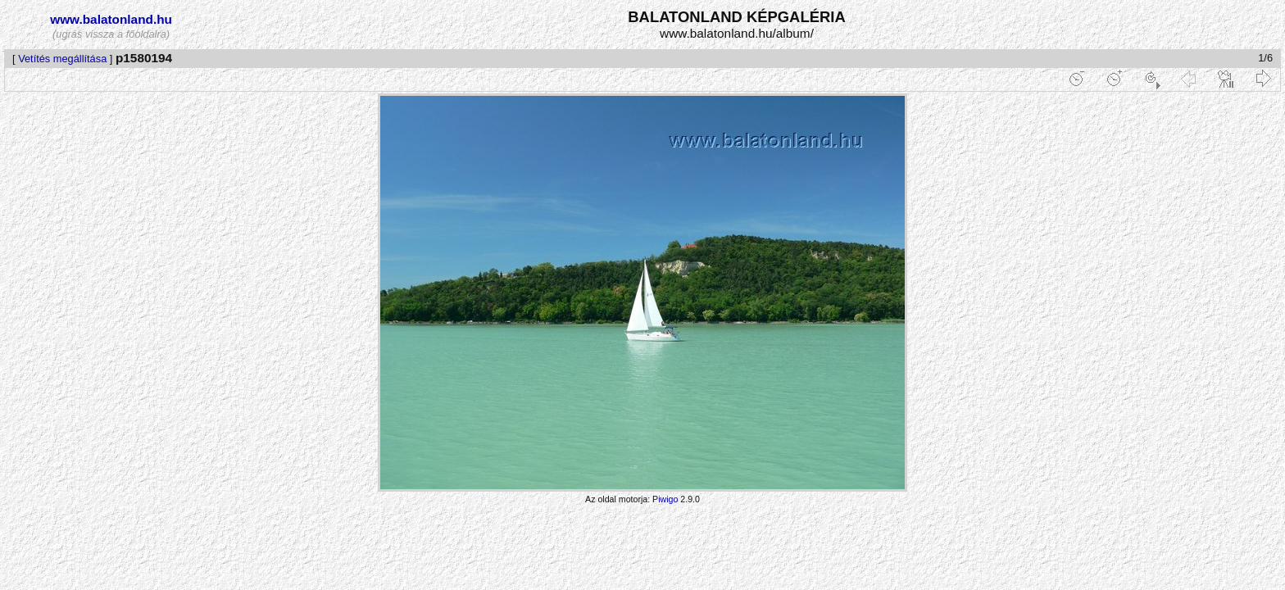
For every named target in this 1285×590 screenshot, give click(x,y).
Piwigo (665, 499)
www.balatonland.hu (111, 19)
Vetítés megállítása (62, 58)
